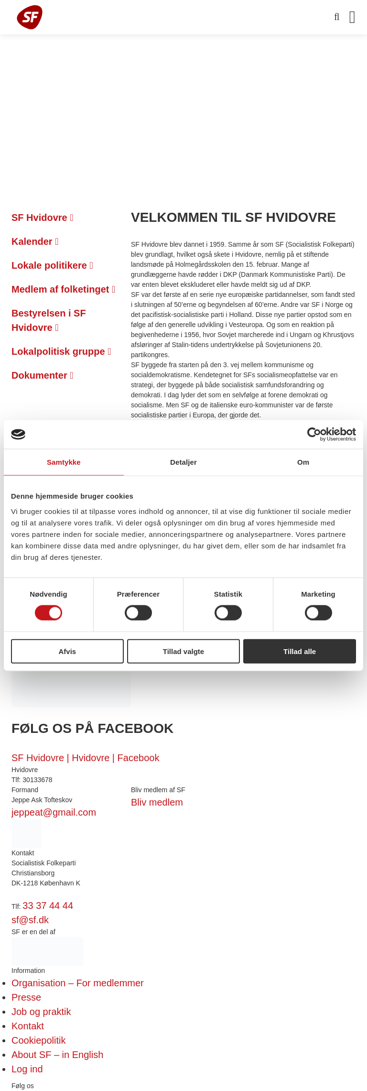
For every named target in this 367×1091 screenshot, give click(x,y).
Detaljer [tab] (183, 462)
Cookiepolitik (38, 1040)
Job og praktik (41, 1011)
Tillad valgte (183, 651)
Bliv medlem (157, 802)
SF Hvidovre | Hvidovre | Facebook (85, 758)
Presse (26, 997)
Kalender (34, 241)
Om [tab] (303, 462)
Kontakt (27, 1026)
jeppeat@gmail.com (53, 812)
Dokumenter (42, 375)
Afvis (67, 651)
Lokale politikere (52, 265)
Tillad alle (299, 651)
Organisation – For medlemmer (77, 983)
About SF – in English (57, 1054)
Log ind (27, 1069)
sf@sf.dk (30, 920)
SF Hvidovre (42, 217)
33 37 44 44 (47, 905)
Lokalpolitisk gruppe (61, 351)
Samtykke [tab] (64, 462)
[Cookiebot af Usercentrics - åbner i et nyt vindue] (314, 434)
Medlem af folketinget (63, 289)
